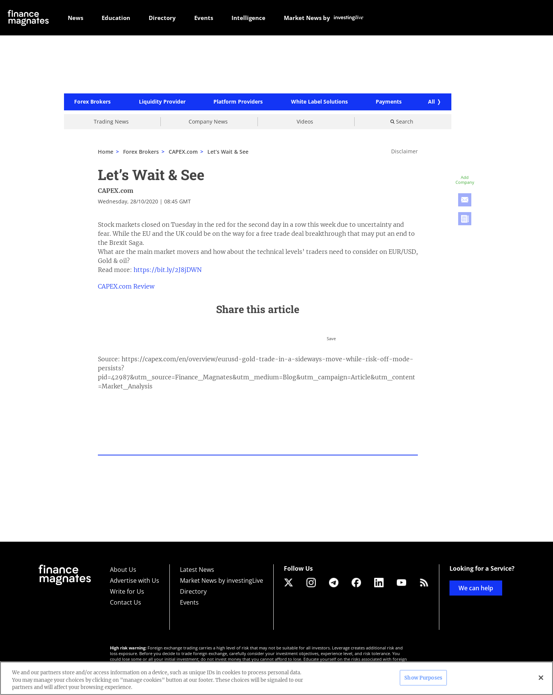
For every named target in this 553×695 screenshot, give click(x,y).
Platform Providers (238, 102)
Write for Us (127, 591)
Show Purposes (423, 677)
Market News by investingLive (221, 580)
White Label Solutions (319, 102)
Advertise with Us (134, 580)
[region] (276, 678)
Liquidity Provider (162, 102)
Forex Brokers (92, 102)
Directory (193, 591)
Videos (305, 121)
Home (105, 152)
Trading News (111, 121)
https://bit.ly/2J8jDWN (168, 270)
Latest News (197, 569)
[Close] (541, 677)
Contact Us (125, 602)
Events (189, 602)
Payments (389, 102)
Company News (208, 121)
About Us (123, 569)
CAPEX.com (115, 191)
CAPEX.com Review (126, 286)
